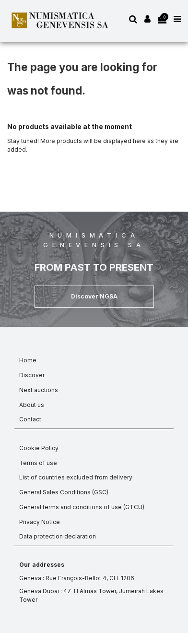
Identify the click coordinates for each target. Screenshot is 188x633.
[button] (94, 297)
